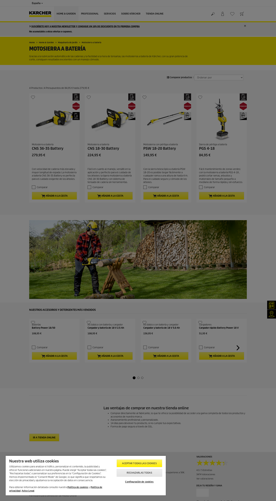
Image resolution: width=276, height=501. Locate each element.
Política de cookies (77, 487)
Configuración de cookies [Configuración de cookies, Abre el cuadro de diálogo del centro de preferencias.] (139, 481)
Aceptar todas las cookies (139, 463)
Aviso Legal (28, 490)
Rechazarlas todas (139, 472)
